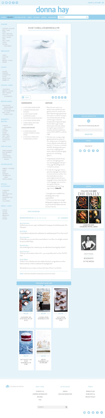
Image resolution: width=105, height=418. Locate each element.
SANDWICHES (6, 75)
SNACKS (4, 210)
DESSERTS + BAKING (5, 120)
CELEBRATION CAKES (6, 176)
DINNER (4, 24)
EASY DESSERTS (7, 152)
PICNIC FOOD (6, 78)
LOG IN (90, 3)
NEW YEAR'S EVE (7, 194)
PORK (4, 32)
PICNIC (4, 199)
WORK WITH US (90, 394)
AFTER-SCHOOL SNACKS (7, 158)
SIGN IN (65, 391)
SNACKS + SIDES (7, 85)
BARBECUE (5, 80)
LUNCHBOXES (6, 156)
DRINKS (4, 62)
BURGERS (5, 73)
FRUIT (4, 141)
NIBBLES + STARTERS (8, 168)
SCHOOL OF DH (20, 17)
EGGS (4, 59)
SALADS (4, 71)
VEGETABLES (6, 89)
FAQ (40, 400)
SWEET (4, 55)
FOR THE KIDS (6, 146)
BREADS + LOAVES (7, 91)
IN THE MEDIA (88, 261)
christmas (26, 274)
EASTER (4, 192)
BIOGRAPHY (88, 258)
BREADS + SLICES (7, 60)
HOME (3, 17)
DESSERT (5, 214)
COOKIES (5, 131)
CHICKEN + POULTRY (8, 28)
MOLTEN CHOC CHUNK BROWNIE (8, 110)
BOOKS (44, 17)
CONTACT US (40, 391)
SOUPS (4, 42)
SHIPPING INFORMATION (40, 394)
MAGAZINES (52, 17)
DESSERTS (5, 174)
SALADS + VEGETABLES (6, 45)
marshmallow (42, 274)
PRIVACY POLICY (90, 397)
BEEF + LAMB (6, 30)
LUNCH (3, 67)
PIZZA (4, 39)
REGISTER (88, 134)
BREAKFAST (5, 51)
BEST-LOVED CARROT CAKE (7, 113)
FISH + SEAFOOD (7, 34)
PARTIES (4, 154)
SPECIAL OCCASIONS (5, 185)
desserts (34, 274)
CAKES (4, 129)
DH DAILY (36, 17)
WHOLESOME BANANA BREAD (7, 106)
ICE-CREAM (5, 138)
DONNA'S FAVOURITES (7, 126)
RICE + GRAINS (6, 37)
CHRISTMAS (5, 190)
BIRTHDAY (5, 196)
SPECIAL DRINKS (7, 179)
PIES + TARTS (6, 41)
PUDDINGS (5, 134)
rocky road (51, 274)
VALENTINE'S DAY (7, 197)
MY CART (98, 3)
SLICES (4, 133)
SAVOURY (5, 57)
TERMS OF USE (90, 391)
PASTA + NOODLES (7, 35)
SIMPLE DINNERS (7, 151)
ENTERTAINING (6, 164)
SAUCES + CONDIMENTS (7, 95)
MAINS (4, 170)
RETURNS (40, 397)
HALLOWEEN (6, 201)
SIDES (4, 172)
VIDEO (29, 17)
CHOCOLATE (6, 140)
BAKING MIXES (6, 101)
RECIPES (10, 17)
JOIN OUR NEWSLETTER (65, 394)
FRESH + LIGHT (6, 206)
